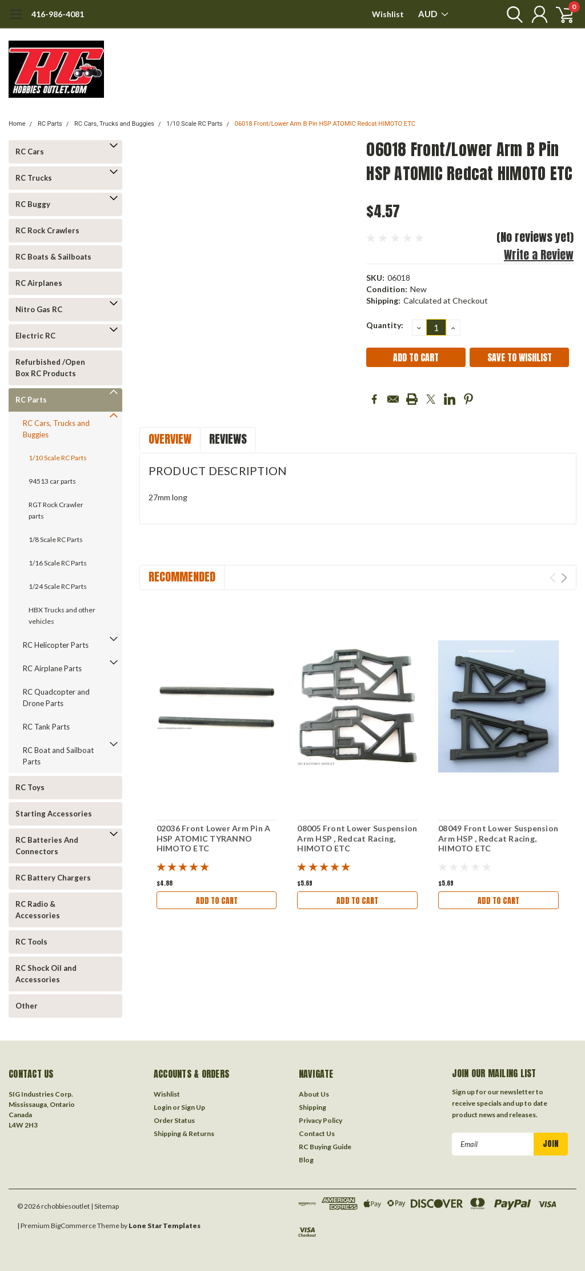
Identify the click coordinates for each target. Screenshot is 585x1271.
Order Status (174, 1120)
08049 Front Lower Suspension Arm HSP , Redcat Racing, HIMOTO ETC (498, 838)
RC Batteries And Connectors (46, 845)
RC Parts (50, 124)
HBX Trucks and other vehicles (62, 615)
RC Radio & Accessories (37, 909)
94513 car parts (52, 481)
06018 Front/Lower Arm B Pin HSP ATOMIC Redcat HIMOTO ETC (325, 124)
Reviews (228, 439)
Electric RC (35, 335)
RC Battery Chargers (53, 877)
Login (162, 1107)
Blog (306, 1160)
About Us (314, 1094)
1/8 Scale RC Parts (56, 539)
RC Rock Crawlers (47, 230)
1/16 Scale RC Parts (58, 563)
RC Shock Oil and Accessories (46, 973)
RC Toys (30, 787)
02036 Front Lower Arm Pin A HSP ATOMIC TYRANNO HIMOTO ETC (214, 838)
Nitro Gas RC (38, 309)
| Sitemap (105, 1206)
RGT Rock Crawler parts (56, 510)
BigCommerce (73, 1225)
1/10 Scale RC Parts (194, 124)
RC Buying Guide (325, 1146)
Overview (170, 439)
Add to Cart (216, 900)
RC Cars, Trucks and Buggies (114, 124)
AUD (433, 14)
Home (17, 124)
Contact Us (317, 1133)
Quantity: (384, 325)
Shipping (312, 1107)
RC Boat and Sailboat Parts (58, 756)
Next (564, 578)
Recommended (182, 576)
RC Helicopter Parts (56, 645)
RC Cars (29, 151)
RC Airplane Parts (52, 668)
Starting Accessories (53, 813)
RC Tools (31, 941)
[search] (509, 14)
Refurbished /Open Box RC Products (50, 367)
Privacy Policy (320, 1120)
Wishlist (388, 14)
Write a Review (539, 255)
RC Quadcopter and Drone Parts (56, 697)
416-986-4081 (57, 14)
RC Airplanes (38, 283)
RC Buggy (32, 204)
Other (26, 1005)
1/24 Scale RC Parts (58, 586)
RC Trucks (33, 177)
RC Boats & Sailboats (53, 256)
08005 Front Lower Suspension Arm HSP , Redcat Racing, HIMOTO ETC (357, 838)
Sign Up (193, 1107)
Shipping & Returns (184, 1133)
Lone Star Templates (165, 1225)
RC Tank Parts (46, 726)
